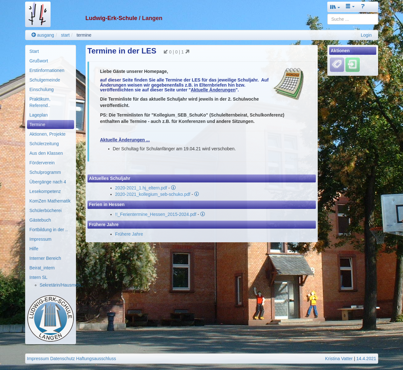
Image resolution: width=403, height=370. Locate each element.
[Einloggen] (352, 64)
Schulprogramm (45, 172)
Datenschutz (62, 358)
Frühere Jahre (129, 234)
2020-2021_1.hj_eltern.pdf (141, 187)
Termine (37, 124)
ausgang (42, 35)
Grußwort (39, 60)
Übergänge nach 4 (48, 181)
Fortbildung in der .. (49, 229)
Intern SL (39, 277)
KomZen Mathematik (50, 200)
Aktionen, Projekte (48, 134)
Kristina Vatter (339, 358)
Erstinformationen (47, 70)
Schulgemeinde (45, 79)
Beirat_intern (42, 267)
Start (34, 51)
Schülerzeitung (44, 143)
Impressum (41, 239)
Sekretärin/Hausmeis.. (62, 285)
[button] (335, 7)
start (65, 35)
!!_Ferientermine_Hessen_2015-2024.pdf (155, 214)
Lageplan (39, 114)
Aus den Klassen (46, 153)
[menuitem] (50, 51)
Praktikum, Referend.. (40, 102)
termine (84, 35)
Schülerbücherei (46, 210)
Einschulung (42, 89)
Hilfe (34, 248)
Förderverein (42, 162)
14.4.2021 (366, 358)
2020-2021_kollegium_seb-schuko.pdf (153, 194)
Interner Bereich (45, 258)
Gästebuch (40, 220)
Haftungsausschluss (96, 358)
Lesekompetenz (45, 191)
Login (366, 35)
